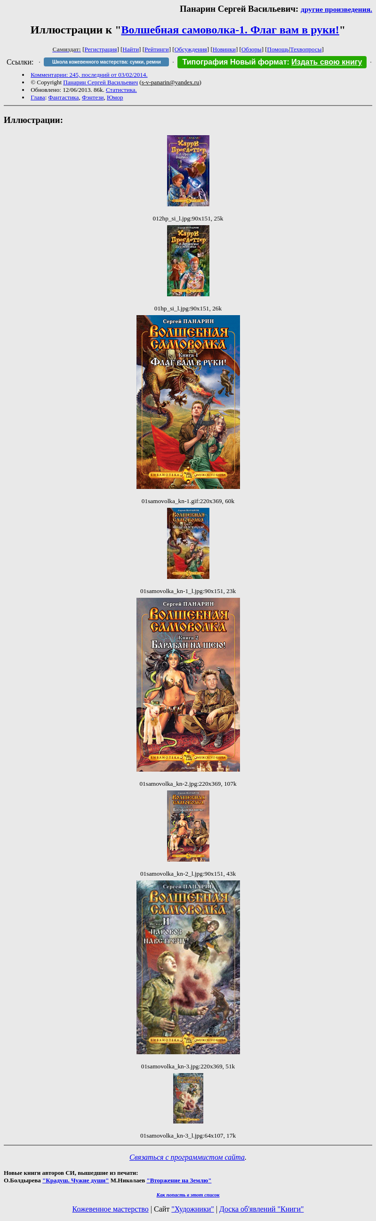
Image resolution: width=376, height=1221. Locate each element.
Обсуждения (191, 49)
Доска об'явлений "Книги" (261, 1209)
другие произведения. (336, 9)
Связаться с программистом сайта (187, 1157)
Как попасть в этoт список (188, 1194)
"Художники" (192, 1209)
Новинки (224, 49)
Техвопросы (306, 49)
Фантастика (63, 97)
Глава (38, 97)
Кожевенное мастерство (110, 1209)
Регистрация (101, 49)
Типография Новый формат (234, 62)
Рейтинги (156, 49)
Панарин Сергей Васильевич (100, 82)
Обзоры (251, 49)
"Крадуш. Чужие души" (75, 1180)
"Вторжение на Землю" (178, 1180)
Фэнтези (93, 97)
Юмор (115, 97)
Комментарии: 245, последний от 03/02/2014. (89, 74)
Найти (130, 49)
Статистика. (121, 89)
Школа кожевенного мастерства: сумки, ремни (106, 62)
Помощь (278, 49)
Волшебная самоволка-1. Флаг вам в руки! (230, 30)
